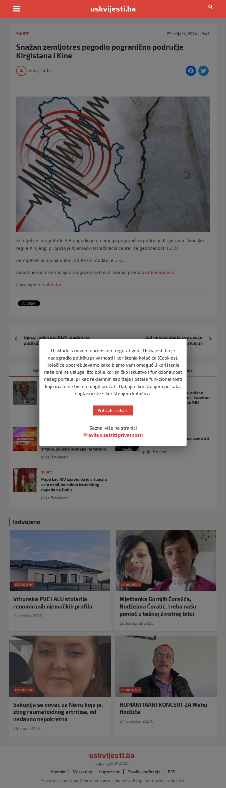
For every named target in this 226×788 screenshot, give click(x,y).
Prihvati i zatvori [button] (113, 410)
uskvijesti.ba (113, 8)
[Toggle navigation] (16, 9)
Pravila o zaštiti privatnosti (113, 435)
